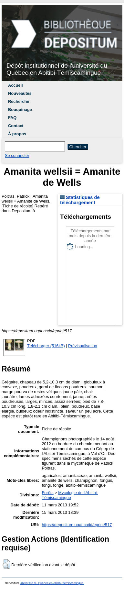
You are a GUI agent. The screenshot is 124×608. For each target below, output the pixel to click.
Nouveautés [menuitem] (20, 93)
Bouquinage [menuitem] (20, 109)
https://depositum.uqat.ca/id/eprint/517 (77, 524)
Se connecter (17, 155)
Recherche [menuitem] (18, 101)
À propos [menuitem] (17, 133)
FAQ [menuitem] (12, 117)
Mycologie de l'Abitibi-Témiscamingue (70, 495)
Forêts (47, 492)
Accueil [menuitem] (15, 85)
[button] (6, 564)
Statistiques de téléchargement (80, 200)
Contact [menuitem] (16, 125)
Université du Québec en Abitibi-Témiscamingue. (52, 583)
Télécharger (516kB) (46, 345)
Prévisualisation (82, 345)
